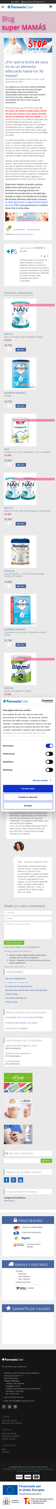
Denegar (28, 805)
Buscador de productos (33, 2)
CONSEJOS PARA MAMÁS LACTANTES (21, 1023)
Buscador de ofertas (10, 1436)
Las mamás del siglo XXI (16, 998)
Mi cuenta (15, 2)
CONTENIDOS (9, 1445)
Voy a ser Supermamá (15, 978)
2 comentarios (19, 229)
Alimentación (9, 1200)
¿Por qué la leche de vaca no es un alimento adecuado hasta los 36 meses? (26, 68)
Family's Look (11, 1002)
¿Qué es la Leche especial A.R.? (18, 1053)
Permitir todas (28, 788)
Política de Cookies (32, 1471)
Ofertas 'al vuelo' (9, 1438)
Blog (4, 1449)
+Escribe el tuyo (33, 229)
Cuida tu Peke (11, 994)
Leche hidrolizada (12, 1061)
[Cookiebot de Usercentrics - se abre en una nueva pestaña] (41, 701)
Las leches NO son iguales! (16, 1028)
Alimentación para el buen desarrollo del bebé (26, 990)
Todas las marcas (9, 1420)
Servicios (5, 1452)
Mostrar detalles (40, 780)
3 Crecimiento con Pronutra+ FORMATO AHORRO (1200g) (28, 632)
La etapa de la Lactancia (24, 234)
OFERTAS (6, 1429)
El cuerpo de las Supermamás (18, 986)
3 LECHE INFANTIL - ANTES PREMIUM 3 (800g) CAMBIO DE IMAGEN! (28, 573)
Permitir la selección (28, 797)
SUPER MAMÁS (14, 972)
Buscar (46, 1160)
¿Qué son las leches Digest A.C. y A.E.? (21, 1045)
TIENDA (6, 1416)
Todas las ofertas (9, 1433)
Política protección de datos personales (27, 1469)
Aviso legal (7, 1469)
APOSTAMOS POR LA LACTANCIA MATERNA (24, 1017)
